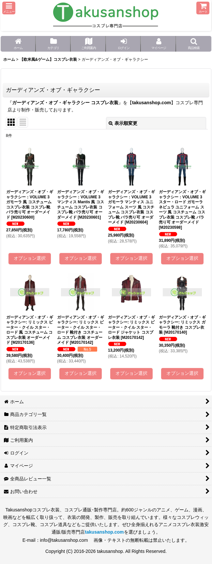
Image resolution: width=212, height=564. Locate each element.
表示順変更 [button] (123, 123)
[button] (8, 8)
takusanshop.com (151, 102)
